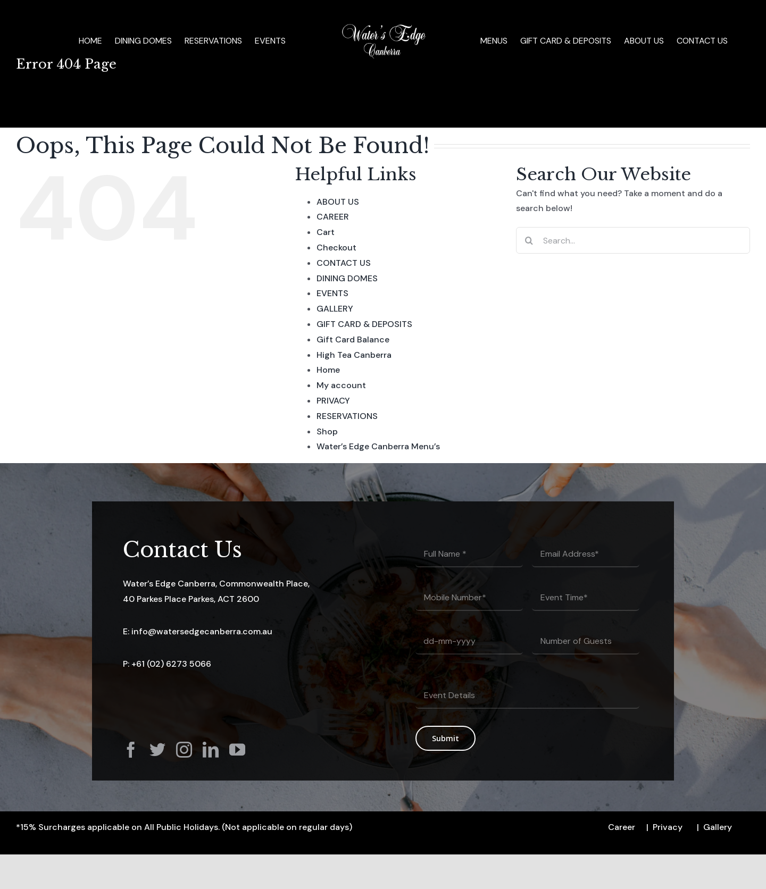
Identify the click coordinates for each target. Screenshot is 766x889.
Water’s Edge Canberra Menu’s (378, 446)
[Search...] (633, 240)
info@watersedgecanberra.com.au (201, 631)
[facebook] (131, 750)
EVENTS (332, 293)
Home (328, 369)
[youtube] (237, 750)
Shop (327, 431)
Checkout (336, 247)
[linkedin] (211, 750)
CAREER (333, 216)
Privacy (667, 827)
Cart (326, 232)
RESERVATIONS (347, 416)
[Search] (529, 240)
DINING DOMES (347, 278)
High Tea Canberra (354, 354)
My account (341, 385)
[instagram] (184, 750)
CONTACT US (344, 263)
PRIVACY (333, 400)
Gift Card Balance (353, 339)
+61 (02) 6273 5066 (171, 663)
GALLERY (335, 308)
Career (621, 827)
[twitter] (157, 750)
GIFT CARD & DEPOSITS (364, 324)
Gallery (717, 827)
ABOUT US (338, 201)
